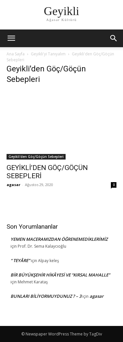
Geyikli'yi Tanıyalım (48, 54)
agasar (13, 184)
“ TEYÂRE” (20, 260)
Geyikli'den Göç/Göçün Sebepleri (36, 156)
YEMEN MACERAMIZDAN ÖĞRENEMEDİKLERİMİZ (59, 239)
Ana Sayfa (16, 54)
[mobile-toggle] (11, 38)
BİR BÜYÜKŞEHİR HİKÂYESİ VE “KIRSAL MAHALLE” (60, 275)
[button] (114, 38)
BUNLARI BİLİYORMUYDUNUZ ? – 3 (45, 296)
